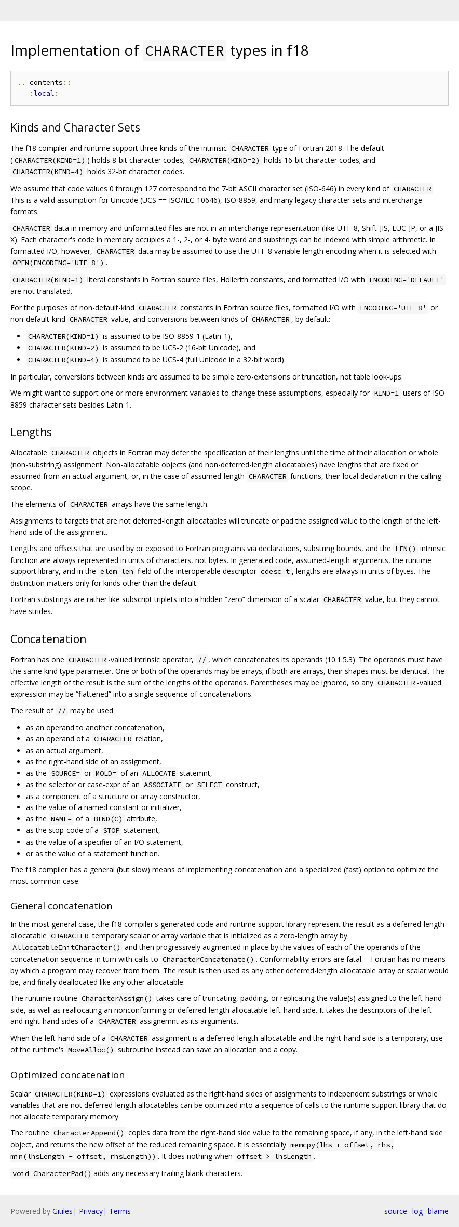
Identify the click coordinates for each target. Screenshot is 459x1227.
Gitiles (62, 1211)
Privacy (91, 1211)
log (417, 1211)
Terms (120, 1211)
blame (438, 1211)
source (395, 1211)
